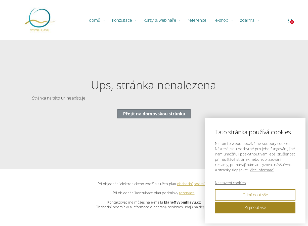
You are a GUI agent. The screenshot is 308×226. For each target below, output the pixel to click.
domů (94, 20)
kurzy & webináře (160, 20)
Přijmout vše (255, 207)
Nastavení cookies (230, 182)
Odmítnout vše (255, 195)
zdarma (247, 20)
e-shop (221, 20)
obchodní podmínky (193, 183)
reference (197, 20)
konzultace (122, 20)
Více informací (262, 169)
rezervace (187, 192)
